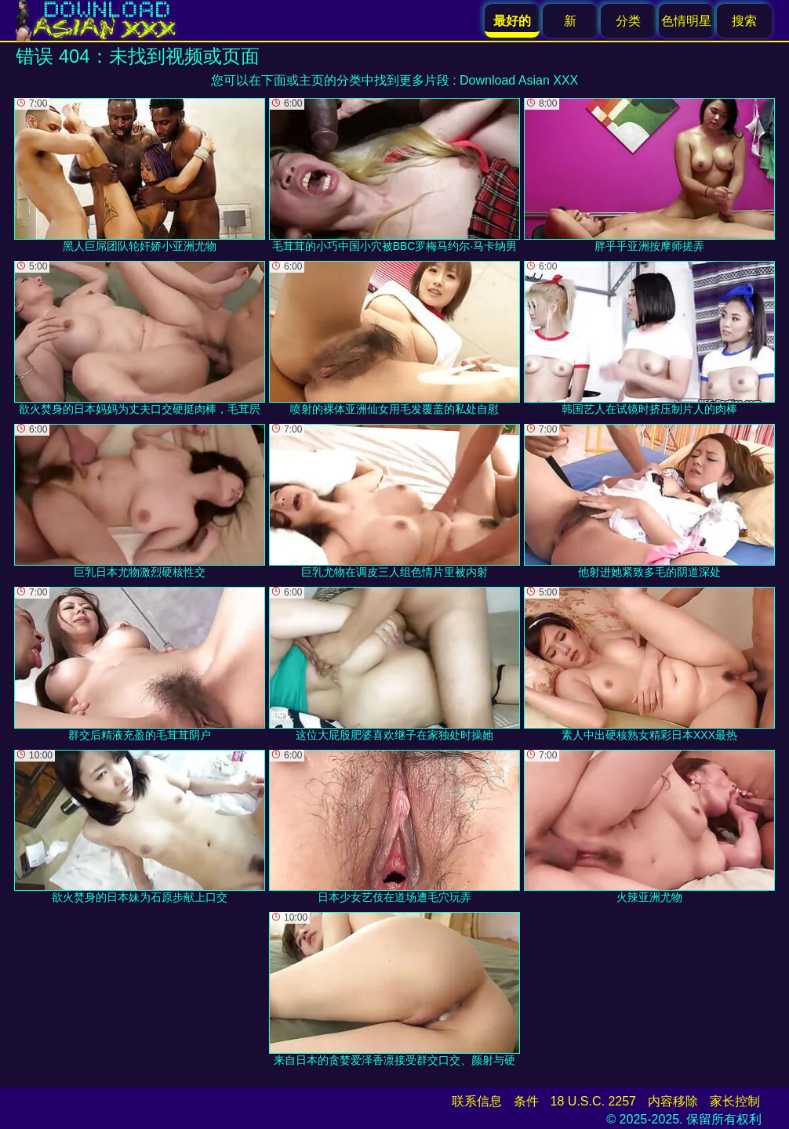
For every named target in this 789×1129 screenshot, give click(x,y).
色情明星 (686, 20)
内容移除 (673, 1101)
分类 (628, 20)
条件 (526, 1101)
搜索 (744, 20)
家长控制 (735, 1101)
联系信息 (477, 1101)
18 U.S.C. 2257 (593, 1101)
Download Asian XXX (519, 80)
